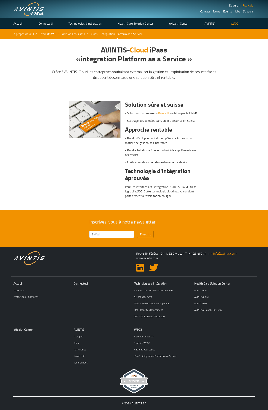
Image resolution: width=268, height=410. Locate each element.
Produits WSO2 (49, 34)
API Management (143, 297)
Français (248, 5)
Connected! (46, 23)
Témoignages (81, 362)
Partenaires (80, 349)
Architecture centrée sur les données (153, 290)
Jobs (237, 11)
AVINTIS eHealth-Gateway (208, 310)
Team (76, 343)
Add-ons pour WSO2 (75, 34)
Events (227, 11)
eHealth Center (179, 23)
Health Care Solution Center (135, 23)
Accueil (18, 23)
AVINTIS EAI (200, 290)
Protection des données (25, 297)
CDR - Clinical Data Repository (149, 316)
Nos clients (79, 356)
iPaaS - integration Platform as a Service (117, 34)
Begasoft (163, 113)
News (216, 11)
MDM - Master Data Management (152, 303)
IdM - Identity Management (148, 310)
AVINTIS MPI (200, 303)
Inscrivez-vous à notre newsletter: (123, 222)
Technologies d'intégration (85, 23)
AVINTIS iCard (201, 297)
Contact (205, 11)
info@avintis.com (224, 253)
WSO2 (235, 23)
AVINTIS (210, 23)
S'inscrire (145, 234)
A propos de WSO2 (25, 34)
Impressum (19, 290)
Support (248, 11)
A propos (78, 336)
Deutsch (234, 5)
